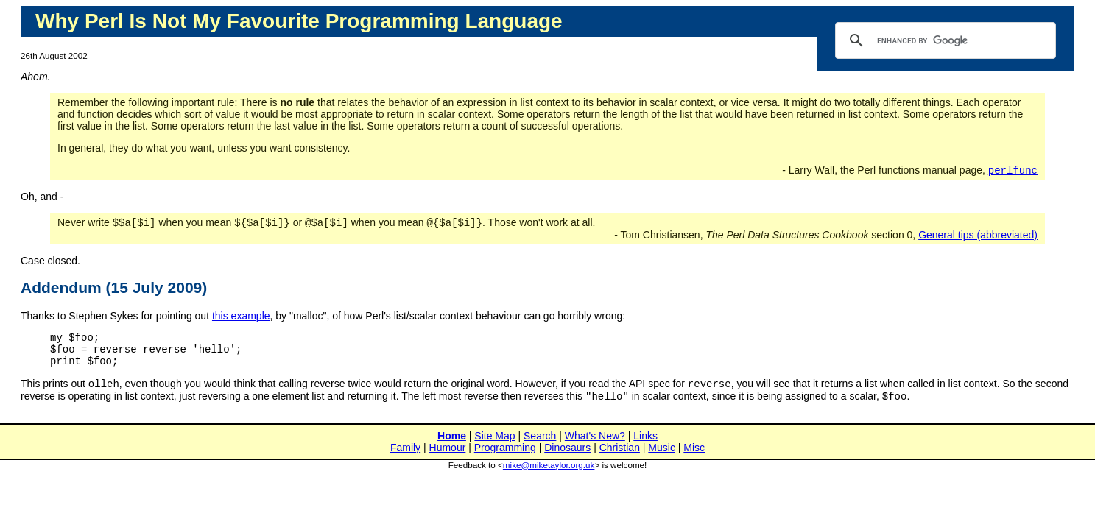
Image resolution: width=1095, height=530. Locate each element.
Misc (694, 460)
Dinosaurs (567, 460)
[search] (943, 40)
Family (405, 460)
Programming (505, 460)
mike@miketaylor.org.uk (549, 477)
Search (540, 448)
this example (241, 319)
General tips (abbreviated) (978, 238)
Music (661, 460)
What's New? (595, 448)
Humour (447, 460)
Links (645, 448)
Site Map (494, 448)
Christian (619, 460)
